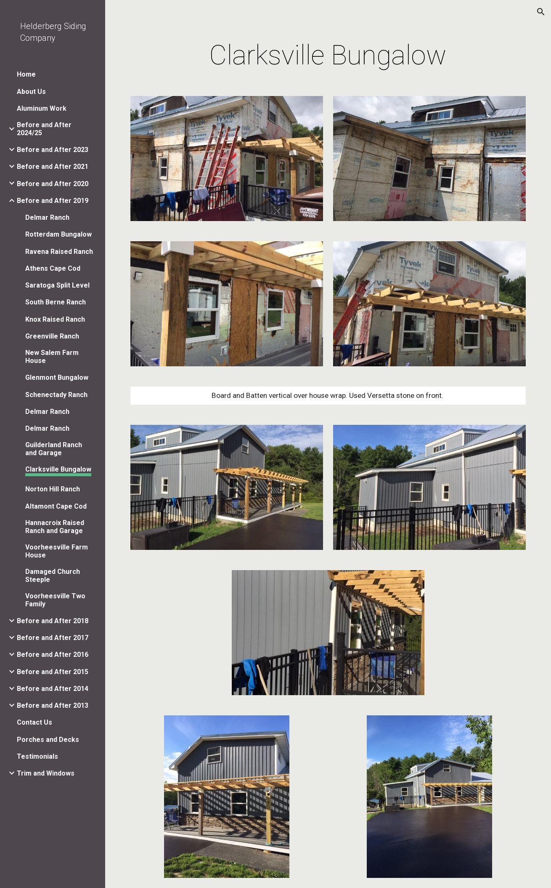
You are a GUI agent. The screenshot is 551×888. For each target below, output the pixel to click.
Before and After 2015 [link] (52, 672)
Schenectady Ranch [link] (56, 395)
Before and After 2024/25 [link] (44, 129)
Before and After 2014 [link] (52, 689)
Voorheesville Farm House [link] (56, 551)
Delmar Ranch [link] (47, 217)
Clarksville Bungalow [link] (58, 469)
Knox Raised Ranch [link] (55, 319)
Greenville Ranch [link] (52, 336)
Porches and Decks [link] (48, 740)
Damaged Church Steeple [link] (52, 576)
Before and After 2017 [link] (52, 638)
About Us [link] (31, 92)
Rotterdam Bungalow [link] (58, 234)
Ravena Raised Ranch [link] (59, 252)
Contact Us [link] (34, 722)
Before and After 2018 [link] (52, 621)
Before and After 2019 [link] (52, 201)
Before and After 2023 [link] (52, 150)
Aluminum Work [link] (41, 108)
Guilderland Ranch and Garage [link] (53, 449)
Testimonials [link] (37, 756)
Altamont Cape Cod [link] (56, 506)
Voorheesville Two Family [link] (55, 600)
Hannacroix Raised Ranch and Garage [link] (54, 527)
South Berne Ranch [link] (55, 302)
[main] (328, 55)
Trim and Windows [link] (45, 773)
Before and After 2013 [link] (52, 705)
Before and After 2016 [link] (52, 655)
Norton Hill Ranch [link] (52, 489)
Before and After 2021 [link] (52, 167)
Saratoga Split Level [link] (57, 285)
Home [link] (26, 74)
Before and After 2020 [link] (52, 184)
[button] (541, 12)
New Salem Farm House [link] (52, 357)
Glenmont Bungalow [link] (56, 377)
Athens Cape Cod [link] (52, 268)
